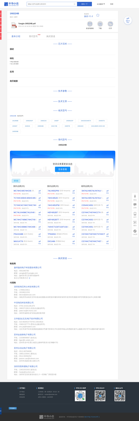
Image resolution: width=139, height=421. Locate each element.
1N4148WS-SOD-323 (98, 126)
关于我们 (22, 392)
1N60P (56, 121)
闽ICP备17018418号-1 (92, 417)
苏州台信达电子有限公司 (25, 348)
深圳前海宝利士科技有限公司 (27, 287)
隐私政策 (22, 394)
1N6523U (44, 121)
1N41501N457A (86, 121)
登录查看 (62, 169)
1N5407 (14, 126)
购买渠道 (50, 36)
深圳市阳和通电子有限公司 (26, 366)
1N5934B (40, 126)
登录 (111, 4)
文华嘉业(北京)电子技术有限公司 (28, 319)
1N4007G (102, 121)
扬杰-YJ (87, 16)
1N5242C (80, 126)
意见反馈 (22, 397)
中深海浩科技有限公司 (24, 303)
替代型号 (34, 36)
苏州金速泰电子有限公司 (25, 334)
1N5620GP (29, 121)
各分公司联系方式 (22, 278)
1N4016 (27, 126)
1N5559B (15, 131)
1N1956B (15, 121)
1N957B (67, 126)
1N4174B (54, 126)
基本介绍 (15, 36)
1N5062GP (69, 121)
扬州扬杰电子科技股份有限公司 (28, 268)
